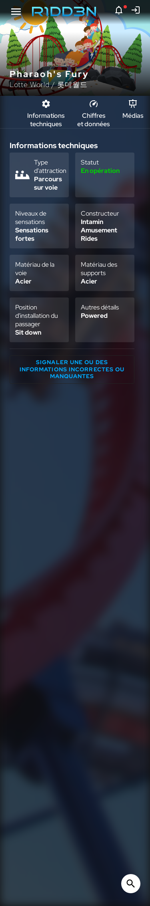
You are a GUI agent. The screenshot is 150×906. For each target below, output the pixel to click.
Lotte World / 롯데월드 (49, 84)
